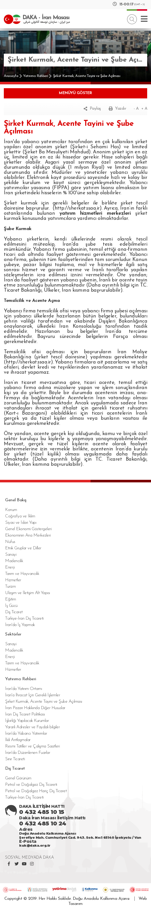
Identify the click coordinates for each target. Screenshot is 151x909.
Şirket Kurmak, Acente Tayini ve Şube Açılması (86, 76)
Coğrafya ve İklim (20, 516)
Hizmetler (13, 580)
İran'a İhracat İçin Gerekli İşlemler (32, 695)
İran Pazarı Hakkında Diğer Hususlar (35, 708)
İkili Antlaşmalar (18, 740)
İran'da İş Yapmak (20, 625)
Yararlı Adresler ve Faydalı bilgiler (32, 727)
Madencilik (14, 561)
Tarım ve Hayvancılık (22, 574)
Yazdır (117, 108)
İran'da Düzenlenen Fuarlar (27, 753)
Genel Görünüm (18, 778)
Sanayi (10, 554)
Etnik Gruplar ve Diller (23, 548)
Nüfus (10, 542)
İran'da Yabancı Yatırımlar (26, 733)
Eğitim (10, 599)
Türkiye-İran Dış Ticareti (24, 618)
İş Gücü (11, 606)
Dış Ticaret (14, 612)
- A (136, 109)
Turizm (10, 586)
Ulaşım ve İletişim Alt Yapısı (27, 593)
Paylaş (92, 108)
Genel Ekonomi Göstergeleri (28, 529)
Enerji (10, 567)
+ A (144, 109)
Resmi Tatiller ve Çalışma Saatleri (32, 746)
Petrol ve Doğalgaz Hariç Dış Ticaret (36, 791)
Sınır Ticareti (15, 759)
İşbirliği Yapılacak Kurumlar (27, 721)
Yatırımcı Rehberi (35, 76)
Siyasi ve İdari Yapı (20, 522)
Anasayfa (11, 76)
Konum (11, 510)
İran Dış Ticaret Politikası (25, 714)
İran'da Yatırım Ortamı (23, 689)
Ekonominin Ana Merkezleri (28, 535)
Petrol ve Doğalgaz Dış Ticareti (31, 784)
